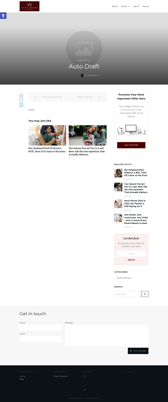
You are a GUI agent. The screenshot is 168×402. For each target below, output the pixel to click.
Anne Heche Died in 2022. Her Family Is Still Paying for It (135, 204)
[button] (3, 15)
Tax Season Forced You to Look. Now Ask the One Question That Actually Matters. (88, 141)
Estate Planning (124, 278)
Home (22, 376)
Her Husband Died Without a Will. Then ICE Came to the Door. (47, 141)
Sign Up (131, 260)
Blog (22, 379)
